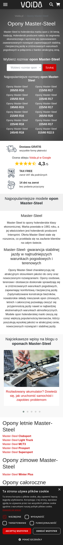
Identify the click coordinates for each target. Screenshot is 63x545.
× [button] (59, 489)
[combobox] (24, 67)
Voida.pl (19, 16)
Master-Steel (17, 436)
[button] (24, 411)
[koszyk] (58, 4)
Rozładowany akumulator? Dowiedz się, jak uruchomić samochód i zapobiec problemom (31, 396)
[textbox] (23, 67)
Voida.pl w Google (40, 157)
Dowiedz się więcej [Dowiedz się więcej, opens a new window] (12, 509)
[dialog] (31, 515)
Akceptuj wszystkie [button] (17, 531)
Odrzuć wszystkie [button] (46, 531)
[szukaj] (51, 4)
